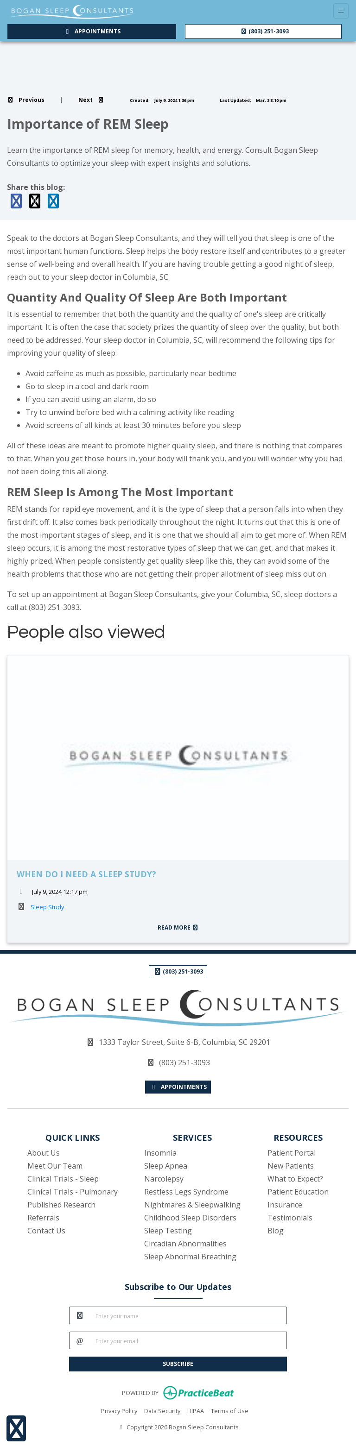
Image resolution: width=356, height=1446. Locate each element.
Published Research (61, 1205)
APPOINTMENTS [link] (92, 31)
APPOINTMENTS (178, 1087)
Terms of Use (229, 1410)
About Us (43, 1153)
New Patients (290, 1166)
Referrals (43, 1218)
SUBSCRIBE (178, 1364)
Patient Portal (291, 1153)
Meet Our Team (55, 1166)
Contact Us (46, 1231)
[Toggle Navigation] (341, 11)
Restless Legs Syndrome (186, 1192)
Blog (275, 1231)
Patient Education (298, 1192)
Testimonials (289, 1218)
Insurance (284, 1205)
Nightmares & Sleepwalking (192, 1205)
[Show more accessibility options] (16, 1428)
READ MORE (178, 927)
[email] (188, 1340)
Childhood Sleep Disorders (190, 1218)
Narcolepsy (164, 1179)
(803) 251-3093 (264, 31)
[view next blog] (91, 100)
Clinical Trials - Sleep (63, 1179)
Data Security (162, 1410)
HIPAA (195, 1410)
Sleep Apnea (165, 1166)
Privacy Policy (119, 1410)
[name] (188, 1315)
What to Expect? (295, 1179)
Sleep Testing (168, 1231)
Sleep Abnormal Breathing (190, 1256)
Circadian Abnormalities (185, 1244)
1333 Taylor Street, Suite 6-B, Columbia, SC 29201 (184, 1042)
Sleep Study (47, 907)
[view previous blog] (25, 100)
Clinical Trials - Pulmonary (72, 1192)
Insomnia (160, 1153)
